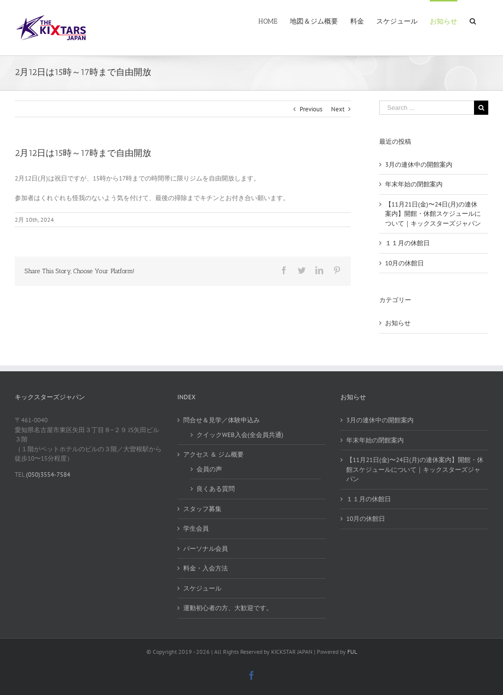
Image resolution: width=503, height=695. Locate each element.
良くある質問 (215, 489)
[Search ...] (426, 108)
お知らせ (398, 323)
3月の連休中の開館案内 (418, 164)
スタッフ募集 (202, 509)
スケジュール (202, 588)
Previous (311, 109)
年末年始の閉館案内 (414, 184)
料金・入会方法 (205, 568)
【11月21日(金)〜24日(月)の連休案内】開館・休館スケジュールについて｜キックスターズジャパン (433, 214)
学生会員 (196, 528)
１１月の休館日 (407, 243)
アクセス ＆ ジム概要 (213, 454)
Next (337, 109)
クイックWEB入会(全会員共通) (239, 435)
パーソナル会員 (205, 548)
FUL (352, 651)
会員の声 (209, 469)
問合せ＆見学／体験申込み (221, 420)
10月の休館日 (404, 263)
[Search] (473, 20)
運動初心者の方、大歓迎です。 (228, 608)
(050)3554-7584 (47, 474)
